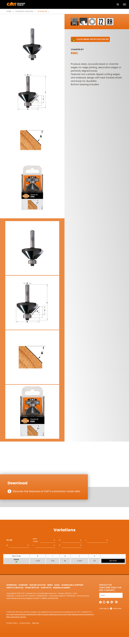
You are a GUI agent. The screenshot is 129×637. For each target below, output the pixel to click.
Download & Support (72, 585)
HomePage (11, 585)
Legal (57, 585)
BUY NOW (113, 561)
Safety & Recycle (14, 587)
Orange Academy (61, 587)
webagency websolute (110, 608)
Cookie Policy (24, 623)
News (50, 585)
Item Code (35, 540)
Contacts (46, 587)
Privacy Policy (12, 623)
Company (23, 585)
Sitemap (35, 623)
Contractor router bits (24, 11)
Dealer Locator (37, 585)
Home (8, 11)
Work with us (32, 587)
